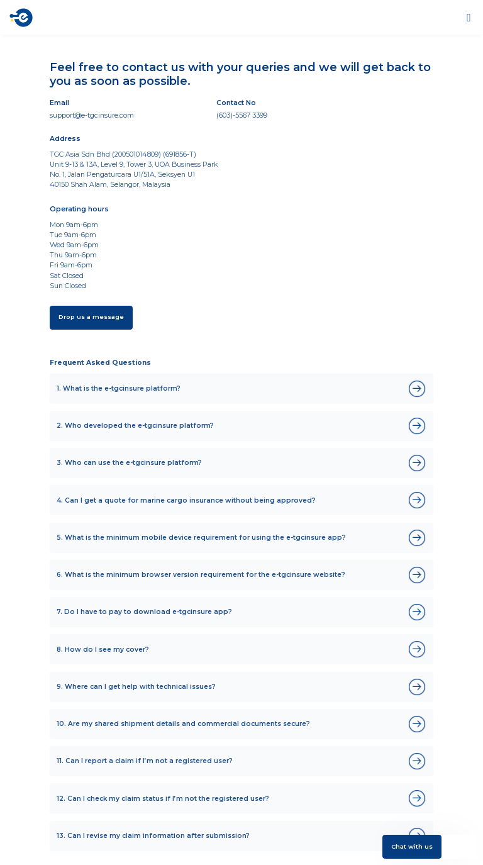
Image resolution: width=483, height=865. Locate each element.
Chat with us (412, 846)
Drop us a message (91, 316)
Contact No (236, 103)
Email (59, 103)
